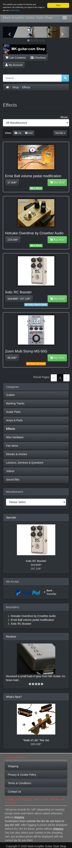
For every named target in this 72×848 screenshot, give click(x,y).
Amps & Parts (14, 420)
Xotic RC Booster (36, 561)
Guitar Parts (13, 411)
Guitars (10, 394)
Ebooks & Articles (16, 454)
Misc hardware (15, 437)
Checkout (38, 57)
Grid (28, 133)
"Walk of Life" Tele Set (36, 740)
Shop (15, 87)
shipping (19, 817)
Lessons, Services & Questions (24, 462)
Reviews (11, 636)
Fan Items (12, 445)
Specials (11, 517)
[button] (8, 32)
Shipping (13, 766)
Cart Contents (15, 57)
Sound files (12, 479)
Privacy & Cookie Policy (22, 774)
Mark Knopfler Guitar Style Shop (28, 18)
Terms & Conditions (19, 783)
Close (58, 5)
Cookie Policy (14, 10)
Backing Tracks (15, 403)
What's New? (14, 696)
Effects (26, 87)
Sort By (60, 133)
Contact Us (14, 791)
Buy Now (57, 182)
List (18, 133)
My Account (13, 65)
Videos (10, 471)
